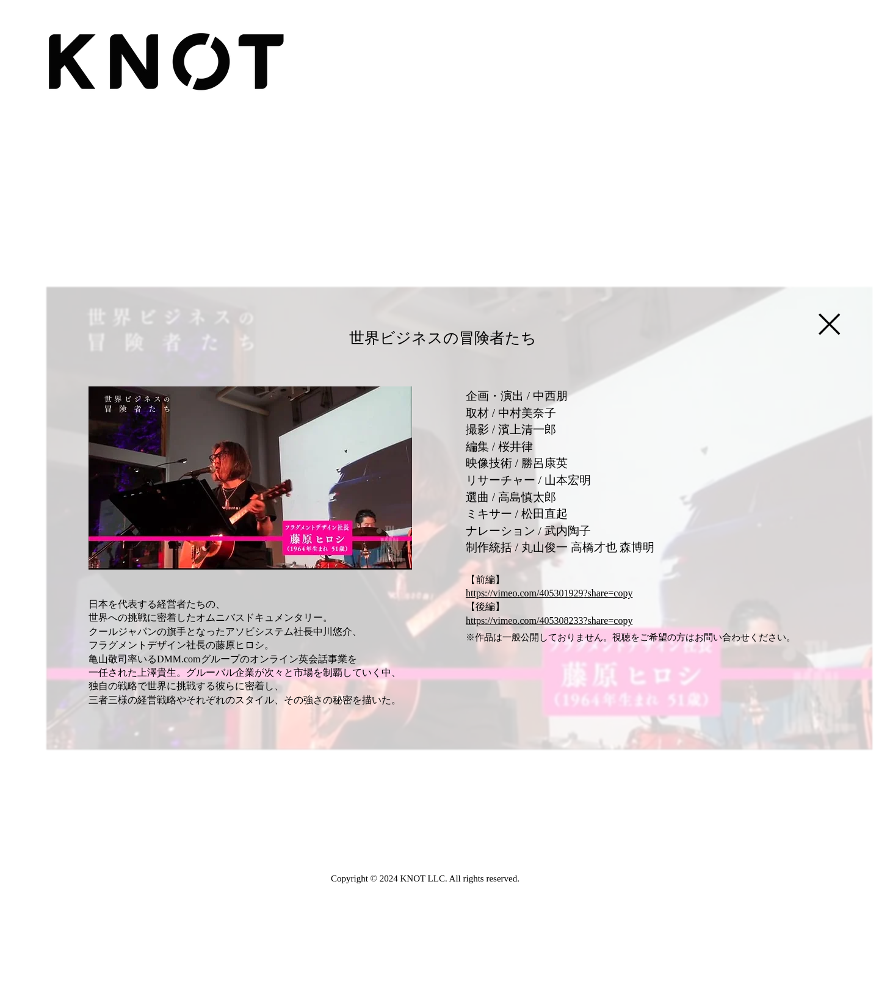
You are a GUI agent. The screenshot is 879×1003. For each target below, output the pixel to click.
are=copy (614, 593)
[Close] (828, 324)
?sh (589, 593)
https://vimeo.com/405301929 (524, 593)
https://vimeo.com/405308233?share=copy (549, 620)
